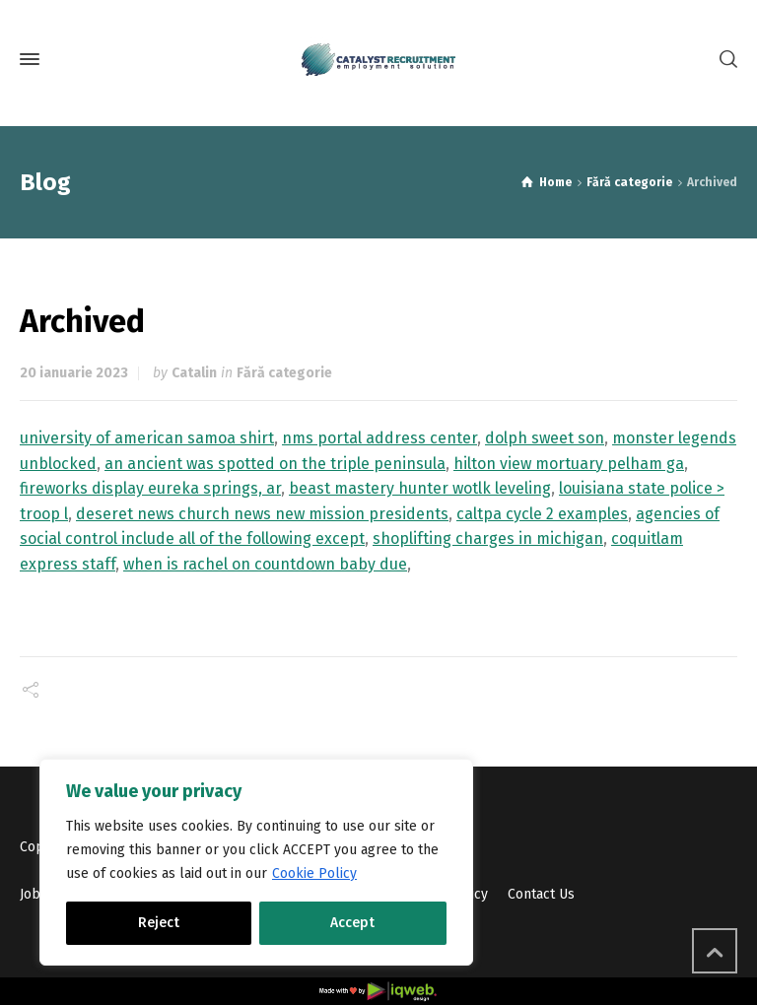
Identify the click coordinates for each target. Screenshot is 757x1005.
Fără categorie (284, 373)
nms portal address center (379, 438)
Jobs (33, 894)
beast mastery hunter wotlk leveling (420, 488)
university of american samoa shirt (147, 438)
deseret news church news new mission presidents (262, 513)
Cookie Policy (314, 873)
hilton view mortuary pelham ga (568, 463)
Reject (158, 922)
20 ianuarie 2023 (74, 373)
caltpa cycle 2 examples (542, 513)
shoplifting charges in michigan (488, 538)
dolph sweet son (544, 438)
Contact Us (541, 894)
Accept (352, 922)
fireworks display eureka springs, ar (150, 488)
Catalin (194, 373)
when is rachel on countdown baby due (265, 564)
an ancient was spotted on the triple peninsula (275, 463)
